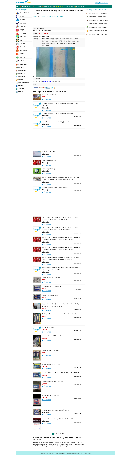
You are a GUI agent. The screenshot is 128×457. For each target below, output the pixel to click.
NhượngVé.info (44, 453)
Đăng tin (101, 2)
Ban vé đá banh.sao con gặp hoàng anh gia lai (55, 187)
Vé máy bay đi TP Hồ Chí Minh (98, 13)
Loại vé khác (80, 6)
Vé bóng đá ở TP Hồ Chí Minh (55, 16)
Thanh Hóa (21, 47)
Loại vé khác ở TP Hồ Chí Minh (98, 30)
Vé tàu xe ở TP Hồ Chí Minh (97, 16)
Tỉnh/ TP (19, 92)
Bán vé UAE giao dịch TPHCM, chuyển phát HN (55, 410)
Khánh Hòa (21, 26)
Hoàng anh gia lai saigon (49, 160)
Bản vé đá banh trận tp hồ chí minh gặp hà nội (55, 122)
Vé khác (19, 80)
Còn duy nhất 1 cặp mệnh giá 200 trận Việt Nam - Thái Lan (59, 419)
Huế (19, 40)
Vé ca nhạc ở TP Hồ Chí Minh (98, 23)
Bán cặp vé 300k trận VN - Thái (51, 364)
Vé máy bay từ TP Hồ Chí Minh (98, 34)
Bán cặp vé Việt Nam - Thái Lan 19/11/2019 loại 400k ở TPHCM (60, 373)
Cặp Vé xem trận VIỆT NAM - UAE (52, 286)
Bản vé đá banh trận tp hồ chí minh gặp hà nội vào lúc (57, 113)
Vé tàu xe (38, 6)
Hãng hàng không (22, 83)
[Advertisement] (59, 22)
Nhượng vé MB (26, 6)
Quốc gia (20, 89)
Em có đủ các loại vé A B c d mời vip (52, 336)
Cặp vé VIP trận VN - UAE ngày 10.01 (53, 277)
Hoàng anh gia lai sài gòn (49, 169)
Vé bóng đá (59, 6)
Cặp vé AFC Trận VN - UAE (50, 295)
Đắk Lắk (20, 54)
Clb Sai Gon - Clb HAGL (49, 152)
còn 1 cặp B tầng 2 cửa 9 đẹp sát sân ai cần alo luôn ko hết (59, 314)
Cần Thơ (20, 57)
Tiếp (63, 434)
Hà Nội (20, 16)
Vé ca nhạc (69, 6)
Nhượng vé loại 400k (48, 327)
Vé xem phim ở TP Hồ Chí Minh (98, 20)
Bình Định (20, 43)
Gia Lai (20, 60)
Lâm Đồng (21, 36)
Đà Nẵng (20, 19)
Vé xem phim (48, 6)
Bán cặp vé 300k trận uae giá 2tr (51, 395)
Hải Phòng (21, 23)
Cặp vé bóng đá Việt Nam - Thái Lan (52, 381)
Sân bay (19, 86)
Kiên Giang (21, 33)
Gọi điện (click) (56, 81)
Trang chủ (35, 16)
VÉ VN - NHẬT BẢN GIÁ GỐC (50, 94)
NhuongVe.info (23, 2)
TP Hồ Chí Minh (22, 13)
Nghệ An (20, 30)
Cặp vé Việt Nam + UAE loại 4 (50, 350)
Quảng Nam (21, 50)
